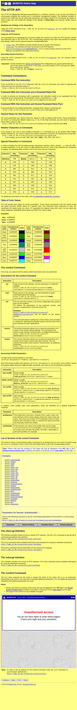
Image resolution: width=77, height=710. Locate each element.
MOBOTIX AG (12, 708)
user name (59, 471)
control (51, 29)
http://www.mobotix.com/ (29, 708)
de (61, 704)
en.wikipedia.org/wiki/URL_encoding (46, 205)
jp (72, 704)
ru (75, 704)
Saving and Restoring (33, 65)
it (70, 704)
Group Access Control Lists (13, 471)
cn (59, 704)
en (64, 704)
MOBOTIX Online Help (24, 3)
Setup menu (10, 31)
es (67, 704)
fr (68, 704)
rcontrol (52, 59)
